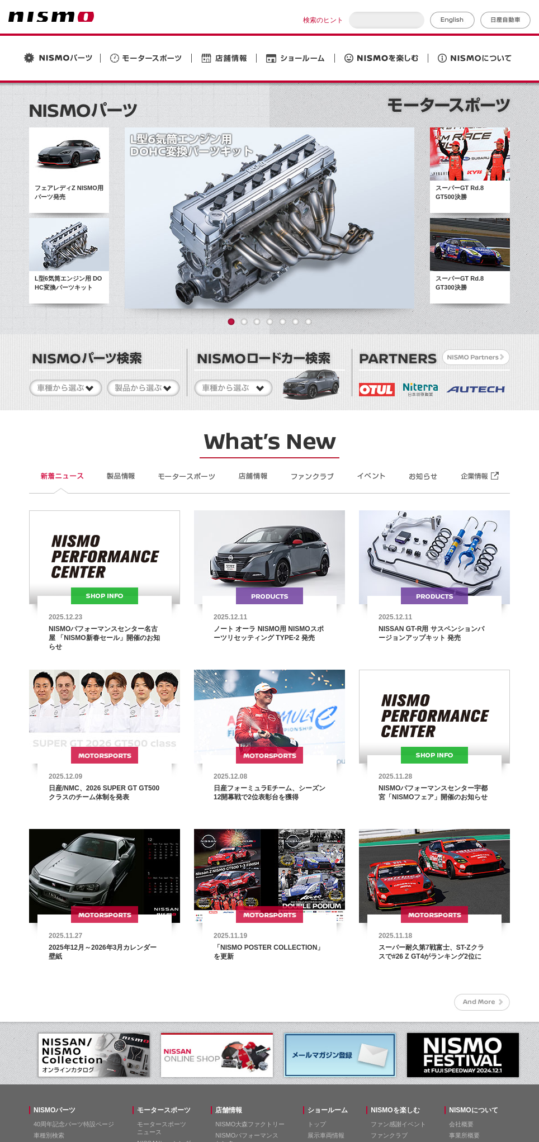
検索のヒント (323, 20)
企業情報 (480, 476)
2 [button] (244, 322)
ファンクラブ (389, 1135)
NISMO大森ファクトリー (250, 1124)
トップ (317, 1124)
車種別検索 (49, 1135)
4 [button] (270, 322)
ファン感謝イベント (398, 1124)
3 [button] (257, 322)
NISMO (51, 17)
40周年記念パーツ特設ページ (74, 1124)
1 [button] (231, 322)
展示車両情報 (326, 1135)
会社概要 (461, 1124)
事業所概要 (464, 1135)
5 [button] (282, 322)
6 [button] (295, 322)
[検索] (386, 20)
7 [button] (308, 322)
